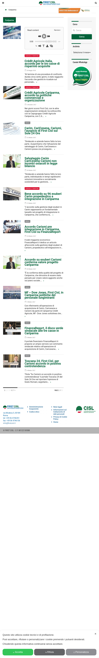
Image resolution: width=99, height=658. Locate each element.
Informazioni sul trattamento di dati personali (60, 412)
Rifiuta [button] (49, 652)
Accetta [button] (18, 652)
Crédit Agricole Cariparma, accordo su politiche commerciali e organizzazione (42, 96)
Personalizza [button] (81, 652)
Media (27, 123)
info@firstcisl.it (9, 423)
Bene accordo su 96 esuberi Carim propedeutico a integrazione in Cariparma (43, 196)
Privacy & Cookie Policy (60, 418)
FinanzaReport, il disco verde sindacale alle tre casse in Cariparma (44, 330)
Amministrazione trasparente (36, 408)
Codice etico (34, 412)
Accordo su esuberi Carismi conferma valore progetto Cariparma (43, 262)
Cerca (81, 36)
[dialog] (49, 644)
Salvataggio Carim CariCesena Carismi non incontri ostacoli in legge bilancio (41, 162)
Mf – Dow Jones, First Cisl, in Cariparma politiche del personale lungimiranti (44, 295)
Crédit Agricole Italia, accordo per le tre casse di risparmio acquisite (42, 63)
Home (55, 422)
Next (13, 390)
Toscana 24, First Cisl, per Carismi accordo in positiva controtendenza (43, 363)
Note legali (57, 407)
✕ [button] (95, 634)
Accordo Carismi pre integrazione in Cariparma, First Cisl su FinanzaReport (42, 229)
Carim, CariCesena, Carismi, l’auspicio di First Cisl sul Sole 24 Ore (43, 130)
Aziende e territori (32, 56)
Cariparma (9, 20)
